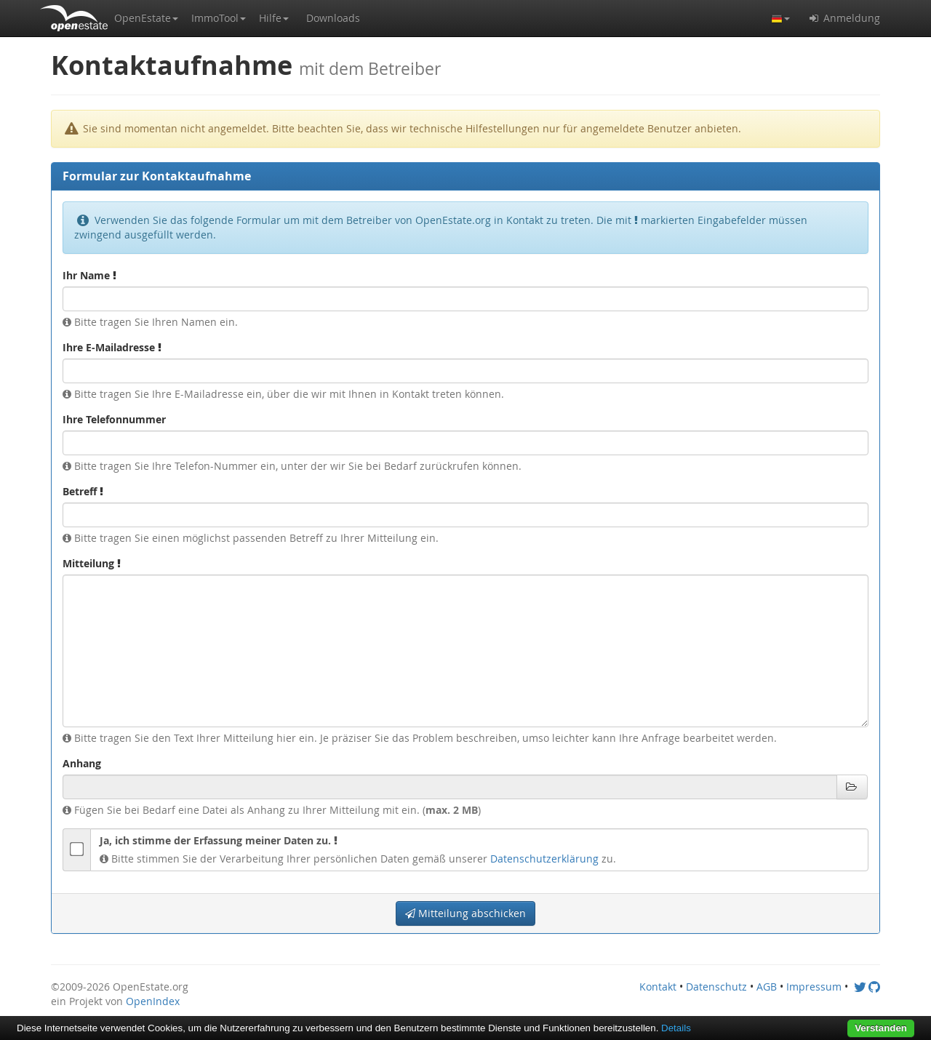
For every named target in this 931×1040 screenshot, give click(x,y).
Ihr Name (89, 275)
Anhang (82, 763)
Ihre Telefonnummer (114, 419)
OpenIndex (153, 1001)
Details (676, 1028)
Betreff (83, 491)
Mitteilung (92, 563)
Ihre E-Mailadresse (112, 347)
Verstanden (881, 1028)
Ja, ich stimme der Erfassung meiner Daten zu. (218, 840)
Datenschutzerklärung (544, 858)
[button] (146, 18)
